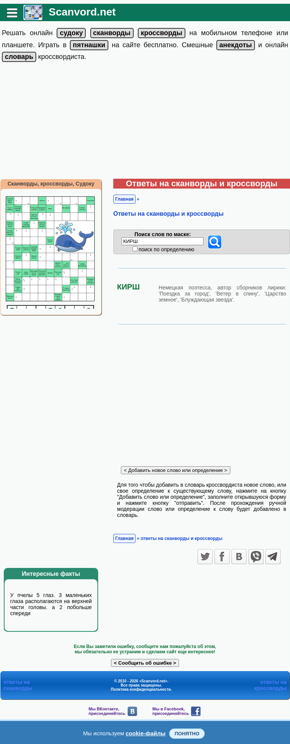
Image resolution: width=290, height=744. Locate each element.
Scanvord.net (82, 12)
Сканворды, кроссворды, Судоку (51, 184)
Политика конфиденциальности (141, 689)
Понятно (186, 733)
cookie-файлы (146, 733)
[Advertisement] (145, 122)
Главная (124, 199)
